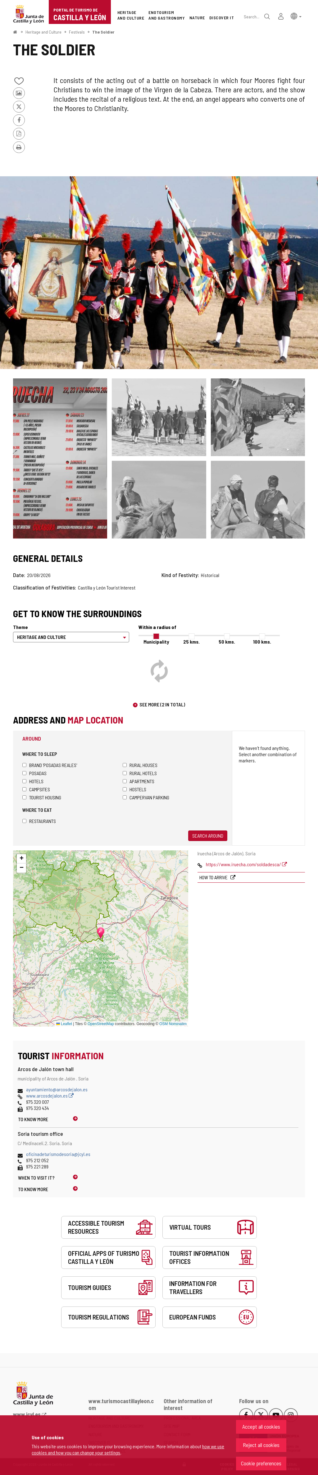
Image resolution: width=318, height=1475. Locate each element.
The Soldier (103, 32)
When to (36, 1178)
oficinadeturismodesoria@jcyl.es (58, 1154)
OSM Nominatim (173, 1024)
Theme (20, 627)
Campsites (36, 789)
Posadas (34, 773)
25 (191, 642)
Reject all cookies (261, 1444)
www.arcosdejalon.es (50, 1095)
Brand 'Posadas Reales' (49, 765)
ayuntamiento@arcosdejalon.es (57, 1089)
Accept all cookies (261, 1426)
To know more (33, 1119)
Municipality (156, 642)
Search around (207, 836)
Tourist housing (41, 797)
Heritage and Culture (43, 32)
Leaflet (64, 1024)
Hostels (134, 789)
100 (262, 642)
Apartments (138, 781)
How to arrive (214, 877)
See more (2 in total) (162, 704)
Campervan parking (146, 797)
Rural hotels (140, 773)
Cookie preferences (261, 1463)
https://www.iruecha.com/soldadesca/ (246, 864)
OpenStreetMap (101, 1024)
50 (227, 642)
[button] (296, 16)
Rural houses (140, 765)
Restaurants (39, 821)
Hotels (32, 781)
